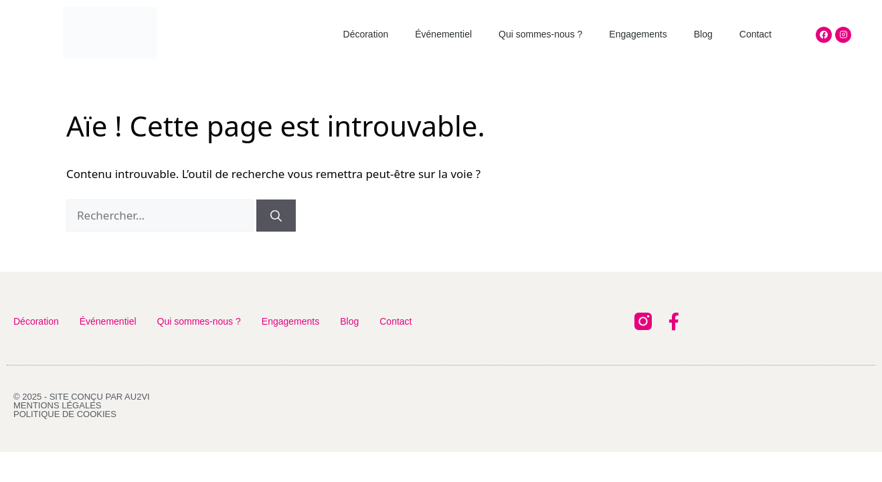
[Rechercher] (276, 215)
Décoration (366, 34)
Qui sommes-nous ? (540, 34)
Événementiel (443, 34)
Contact (755, 34)
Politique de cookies (64, 414)
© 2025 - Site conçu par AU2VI (81, 397)
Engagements (638, 34)
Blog (703, 34)
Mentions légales (57, 405)
